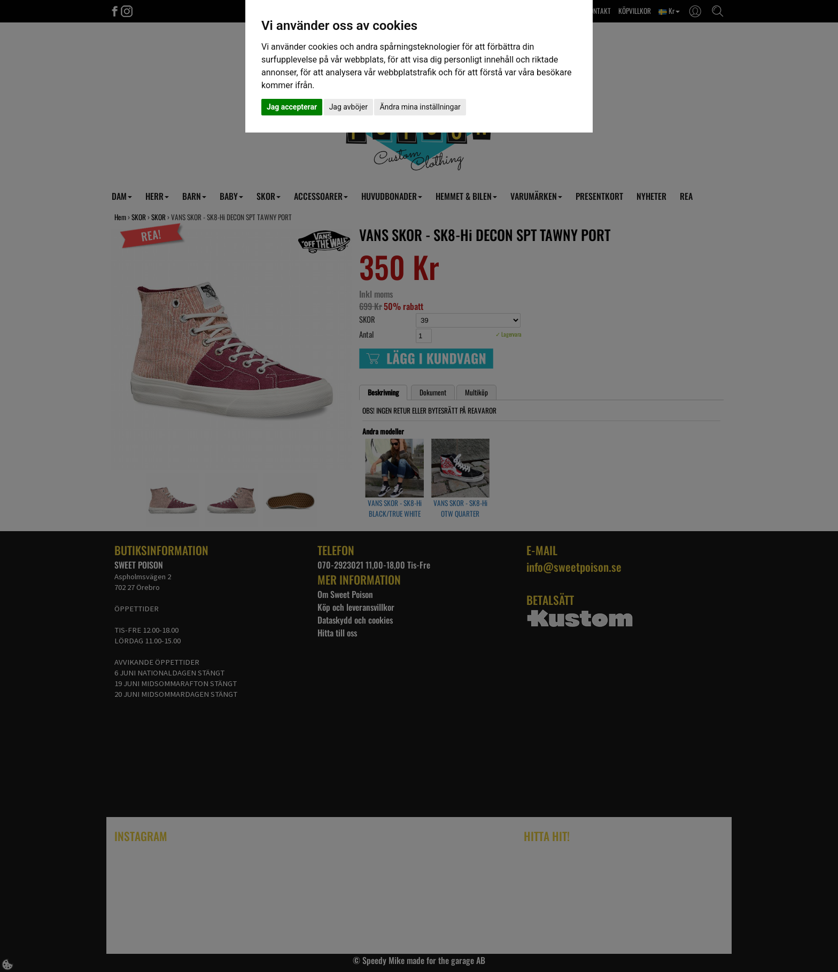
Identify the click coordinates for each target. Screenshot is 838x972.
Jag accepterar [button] (292, 107)
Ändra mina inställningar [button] (419, 107)
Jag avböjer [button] (348, 107)
